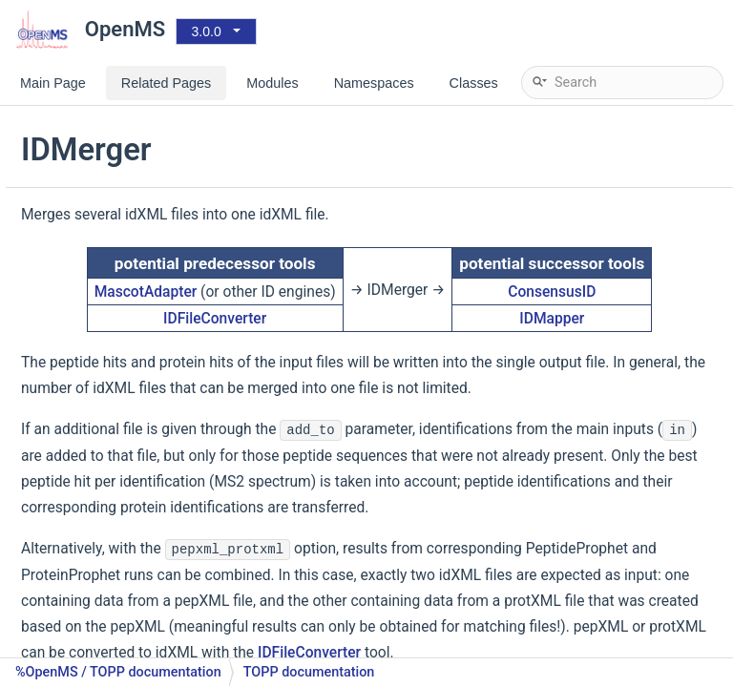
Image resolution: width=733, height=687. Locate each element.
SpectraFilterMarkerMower (146, 624)
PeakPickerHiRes (117, 539)
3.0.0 (206, 31)
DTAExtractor (105, 109)
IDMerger (93, 395)
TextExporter (103, 424)
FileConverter (105, 138)
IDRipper (90, 481)
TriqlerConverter (114, 252)
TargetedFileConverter (132, 195)
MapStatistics (107, 510)
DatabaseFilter (109, 310)
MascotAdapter (316, 313)
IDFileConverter (111, 166)
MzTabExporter (111, 453)
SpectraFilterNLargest (132, 653)
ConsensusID (636, 323)
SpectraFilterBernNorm (134, 596)
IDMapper (635, 360)
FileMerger (97, 367)
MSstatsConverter (120, 224)
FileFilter (91, 281)
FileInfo (88, 338)
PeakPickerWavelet (123, 567)
